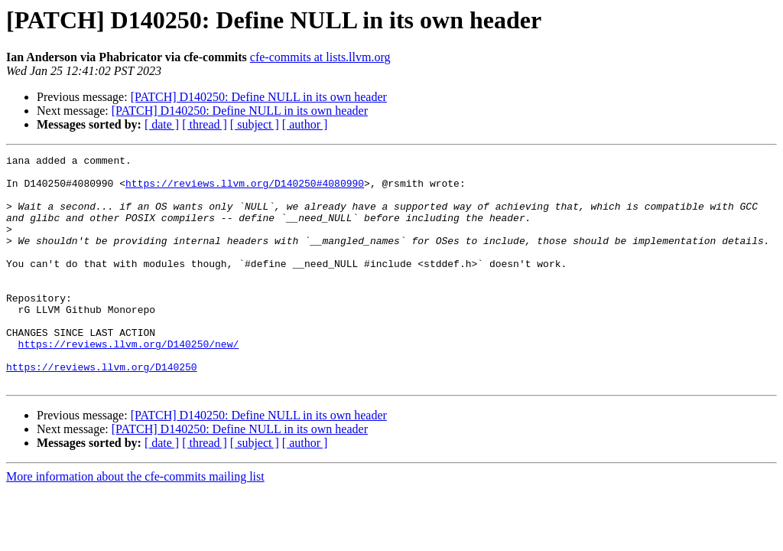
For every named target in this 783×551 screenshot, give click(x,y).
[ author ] (305, 124)
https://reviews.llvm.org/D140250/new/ (128, 383)
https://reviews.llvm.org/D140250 (101, 410)
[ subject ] (254, 124)
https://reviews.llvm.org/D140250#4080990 (244, 190)
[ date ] (162, 124)
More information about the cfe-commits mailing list (135, 522)
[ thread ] (204, 124)
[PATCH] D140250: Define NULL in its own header (259, 96)
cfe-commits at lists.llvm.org (320, 57)
